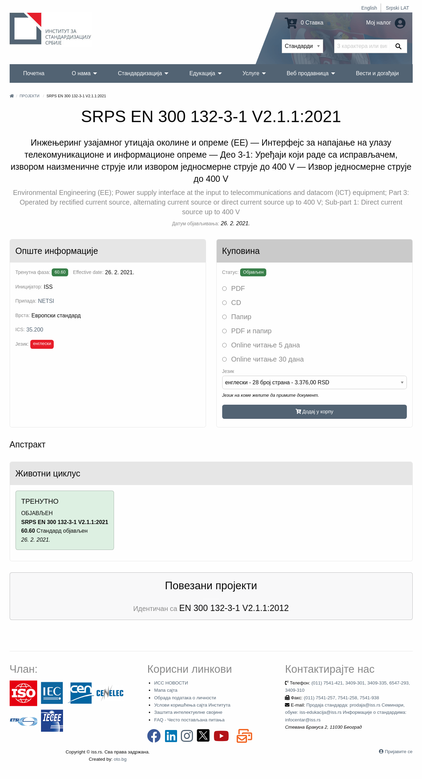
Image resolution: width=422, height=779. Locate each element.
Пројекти (29, 96)
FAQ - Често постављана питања (189, 719)
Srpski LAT (397, 8)
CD (231, 302)
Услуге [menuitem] (251, 73)
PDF (233, 288)
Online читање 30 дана (263, 359)
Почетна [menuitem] (33, 73)
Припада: (26, 301)
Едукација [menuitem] (202, 73)
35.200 (35, 330)
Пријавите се (398, 751)
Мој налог (385, 23)
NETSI (46, 301)
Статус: (230, 272)
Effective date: (88, 272)
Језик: (22, 344)
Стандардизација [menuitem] (140, 73)
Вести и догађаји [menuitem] (377, 73)
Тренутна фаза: (33, 272)
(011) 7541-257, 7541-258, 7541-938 (341, 697)
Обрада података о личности (185, 697)
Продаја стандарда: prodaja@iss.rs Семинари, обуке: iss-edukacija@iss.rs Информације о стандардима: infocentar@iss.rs (345, 712)
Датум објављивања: (195, 223)
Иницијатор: (29, 286)
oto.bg (120, 759)
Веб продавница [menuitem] (308, 73)
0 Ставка (304, 23)
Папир (236, 317)
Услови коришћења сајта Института (192, 705)
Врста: (23, 315)
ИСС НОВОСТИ (171, 683)
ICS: (20, 329)
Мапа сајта (165, 690)
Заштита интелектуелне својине (188, 712)
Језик (228, 371)
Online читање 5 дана (261, 345)
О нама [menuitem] (81, 73)
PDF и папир (247, 331)
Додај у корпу (314, 411)
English (369, 8)
